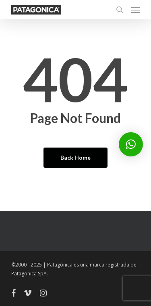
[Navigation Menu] (135, 10)
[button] (131, 144)
